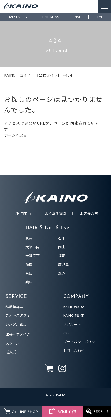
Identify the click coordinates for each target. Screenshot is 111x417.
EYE (100, 16)
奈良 (29, 273)
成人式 (11, 351)
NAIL (78, 16)
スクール (13, 343)
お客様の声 (89, 213)
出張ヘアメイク (18, 334)
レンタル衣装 (16, 324)
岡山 (61, 246)
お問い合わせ (74, 350)
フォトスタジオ (17, 315)
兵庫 (29, 281)
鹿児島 (63, 264)
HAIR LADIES (17, 16)
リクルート (72, 324)
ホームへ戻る (15, 135)
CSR (66, 332)
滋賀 (29, 264)
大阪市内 (32, 246)
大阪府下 (32, 255)
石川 (61, 238)
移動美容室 (14, 306)
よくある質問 (55, 213)
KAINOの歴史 (73, 315)
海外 (61, 273)
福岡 (61, 255)
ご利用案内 (22, 213)
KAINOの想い (73, 306)
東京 (29, 238)
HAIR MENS (50, 16)
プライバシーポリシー (81, 341)
